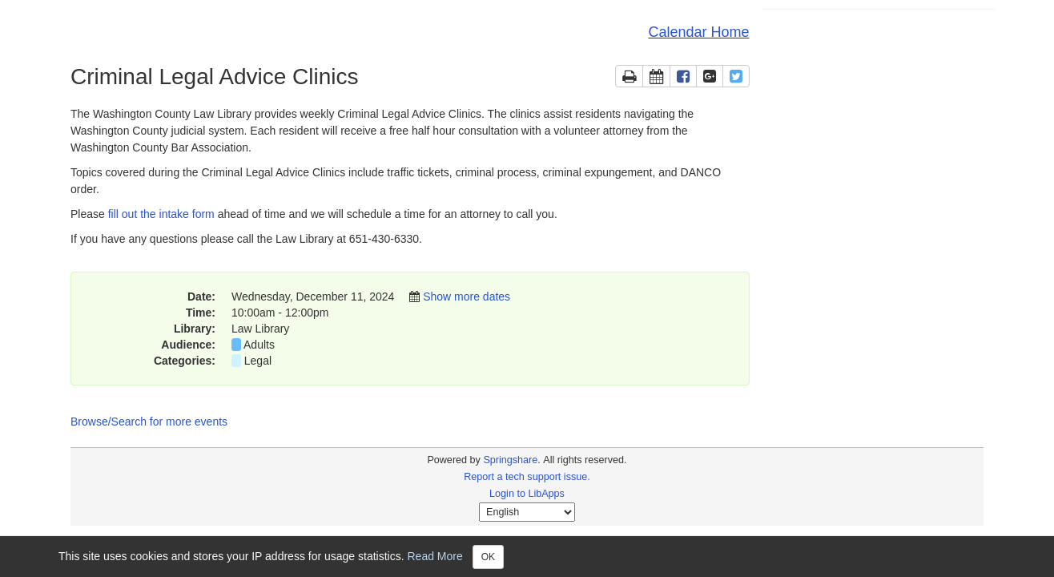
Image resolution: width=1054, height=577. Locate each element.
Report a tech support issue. (527, 476)
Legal (258, 360)
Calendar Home (698, 32)
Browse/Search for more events (148, 421)
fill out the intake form (161, 214)
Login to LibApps (527, 493)
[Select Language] (527, 512)
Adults (259, 344)
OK (488, 557)
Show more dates (466, 296)
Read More (435, 555)
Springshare (510, 460)
